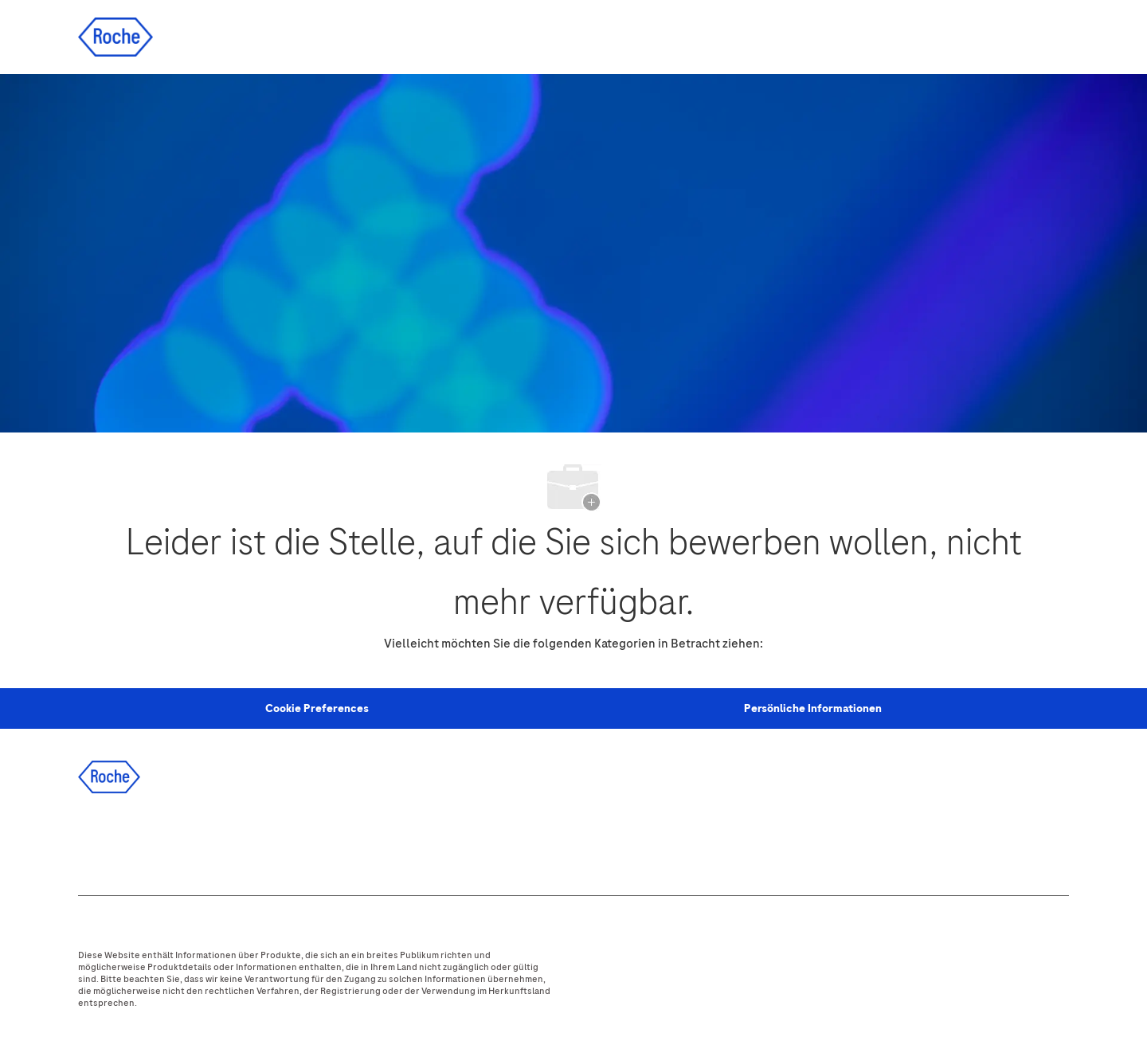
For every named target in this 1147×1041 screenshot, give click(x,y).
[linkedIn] (142, 840)
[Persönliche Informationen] (813, 709)
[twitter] (185, 840)
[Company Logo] (115, 36)
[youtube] (271, 840)
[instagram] (228, 840)
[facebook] (99, 840)
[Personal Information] (317, 709)
